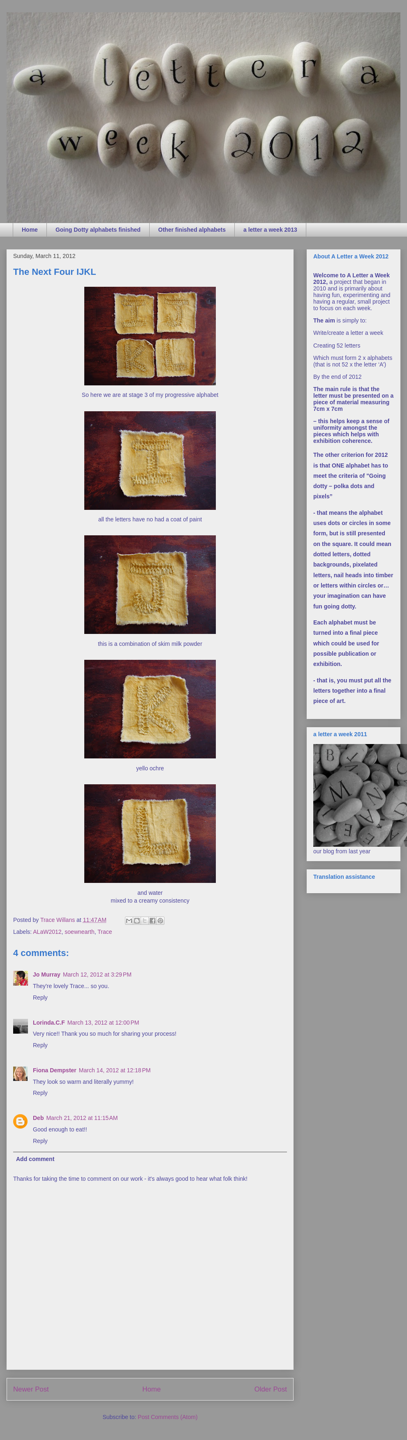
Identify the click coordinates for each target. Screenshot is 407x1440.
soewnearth (79, 932)
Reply (40, 997)
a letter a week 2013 (270, 229)
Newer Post (31, 1389)
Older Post (270, 1389)
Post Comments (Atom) (167, 1417)
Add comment (35, 1159)
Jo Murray (46, 974)
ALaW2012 (47, 932)
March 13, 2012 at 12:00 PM (103, 1022)
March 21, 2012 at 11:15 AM (82, 1118)
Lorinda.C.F (49, 1022)
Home (30, 229)
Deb (38, 1118)
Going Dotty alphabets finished (98, 229)
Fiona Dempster (54, 1070)
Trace (104, 932)
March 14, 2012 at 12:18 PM (115, 1070)
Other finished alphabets (192, 229)
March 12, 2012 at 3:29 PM (97, 974)
